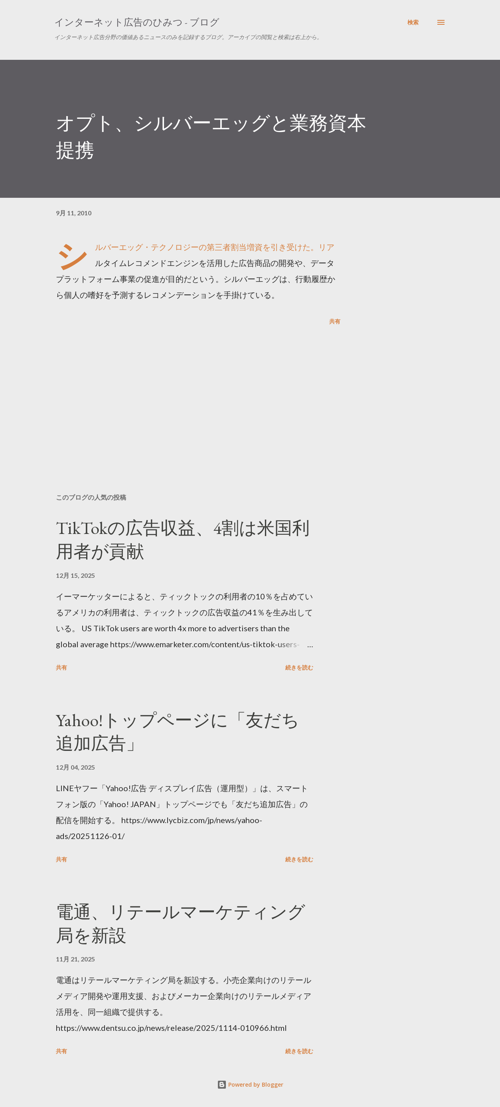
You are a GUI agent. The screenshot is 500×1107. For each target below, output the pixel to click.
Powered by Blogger (250, 1084)
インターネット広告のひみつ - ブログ (136, 22)
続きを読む (299, 667)
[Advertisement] (191, 394)
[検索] (413, 22)
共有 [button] (334, 321)
